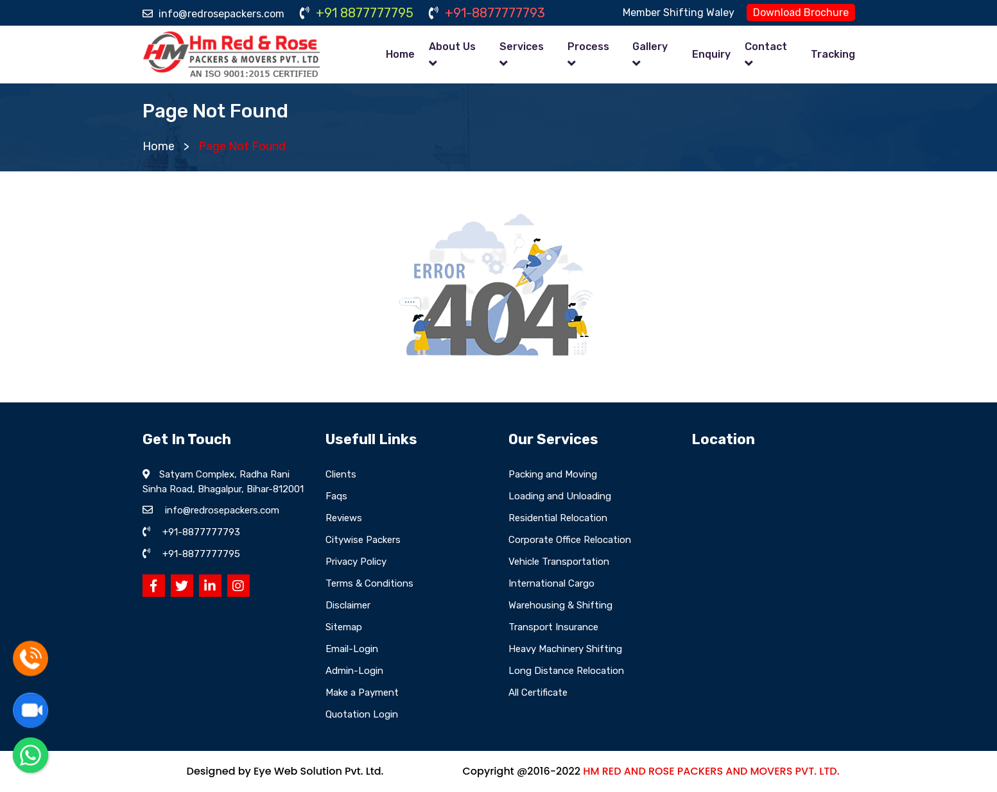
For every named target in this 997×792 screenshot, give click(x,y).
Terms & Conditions (369, 583)
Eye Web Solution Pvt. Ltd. (318, 771)
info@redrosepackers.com (213, 14)
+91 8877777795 (356, 13)
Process (588, 46)
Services (521, 46)
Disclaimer (347, 605)
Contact (766, 46)
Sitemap (343, 627)
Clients (340, 474)
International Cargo (551, 583)
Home (400, 54)
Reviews (343, 518)
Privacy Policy (355, 561)
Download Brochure (801, 12)
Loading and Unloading (559, 496)
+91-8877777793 (487, 13)
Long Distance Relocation (566, 670)
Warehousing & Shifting (560, 605)
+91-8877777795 (201, 554)
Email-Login (351, 649)
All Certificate (538, 692)
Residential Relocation (557, 518)
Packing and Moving (552, 474)
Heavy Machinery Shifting (565, 649)
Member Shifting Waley (678, 12)
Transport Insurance (553, 627)
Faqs (336, 496)
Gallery (650, 46)
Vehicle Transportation (558, 561)
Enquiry (711, 54)
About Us (452, 46)
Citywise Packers (363, 540)
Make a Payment (362, 692)
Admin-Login (354, 670)
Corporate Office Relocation (569, 540)
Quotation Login (361, 714)
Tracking (833, 54)
